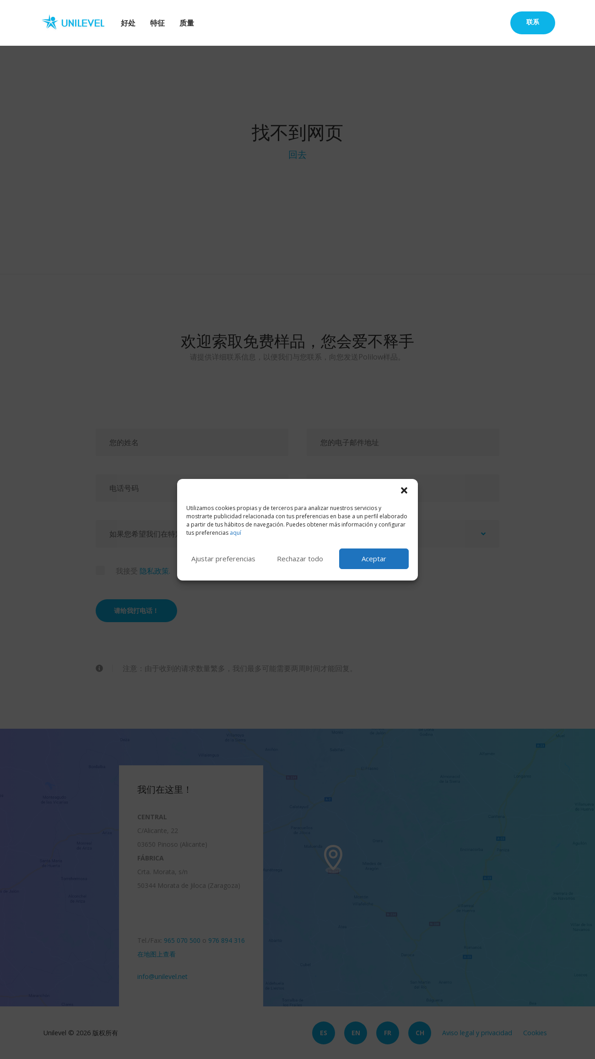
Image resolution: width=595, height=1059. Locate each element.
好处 (128, 23)
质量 (186, 23)
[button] (404, 490)
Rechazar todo (300, 558)
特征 (157, 23)
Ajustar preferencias (223, 558)
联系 (532, 21)
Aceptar (374, 558)
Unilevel (77, 23)
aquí (235, 533)
